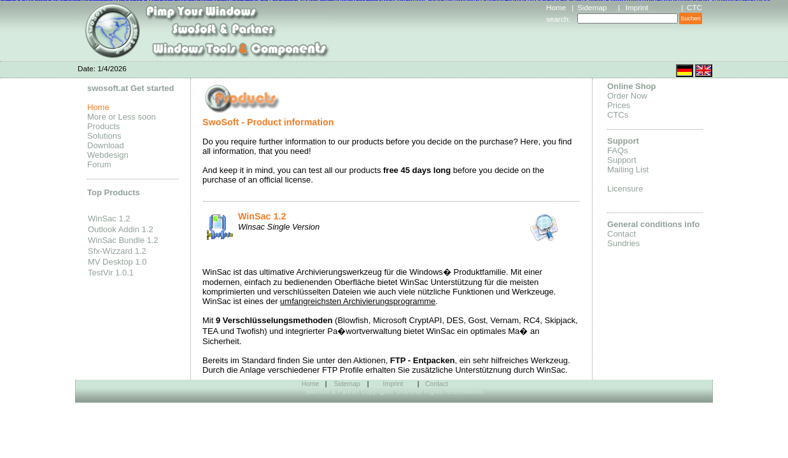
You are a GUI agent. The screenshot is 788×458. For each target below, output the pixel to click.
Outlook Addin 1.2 (120, 229)
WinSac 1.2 (109, 218)
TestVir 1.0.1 (111, 272)
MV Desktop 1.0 (117, 262)
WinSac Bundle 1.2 (123, 240)
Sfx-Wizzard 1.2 (117, 251)
